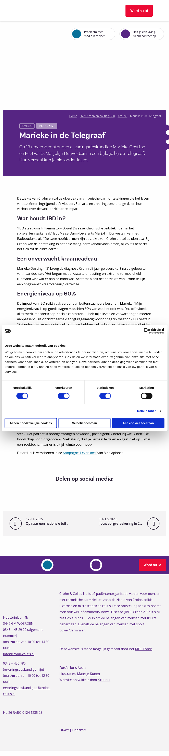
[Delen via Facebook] (72, 488)
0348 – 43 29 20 (14, 629)
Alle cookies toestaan (138, 423)
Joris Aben (78, 667)
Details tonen (146, 411)
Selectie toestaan (84, 423)
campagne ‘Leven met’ (80, 453)
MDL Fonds (143, 649)
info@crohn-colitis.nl (18, 654)
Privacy (64, 730)
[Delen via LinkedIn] (87, 488)
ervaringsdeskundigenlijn (23, 669)
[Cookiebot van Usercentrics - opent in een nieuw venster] (146, 331)
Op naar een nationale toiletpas (48, 521)
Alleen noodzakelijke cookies (31, 423)
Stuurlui (104, 680)
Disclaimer (79, 730)
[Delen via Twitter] (80, 488)
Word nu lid (139, 11)
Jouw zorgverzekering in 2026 (126, 521)
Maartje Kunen (88, 673)
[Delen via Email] (95, 488)
